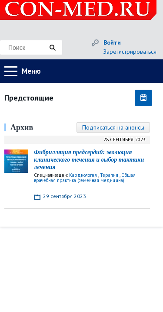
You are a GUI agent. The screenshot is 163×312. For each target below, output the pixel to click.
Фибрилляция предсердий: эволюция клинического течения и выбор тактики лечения (89, 159)
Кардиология (83, 175)
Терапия (109, 175)
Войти (112, 42)
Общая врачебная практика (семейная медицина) (85, 177)
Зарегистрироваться (129, 51)
